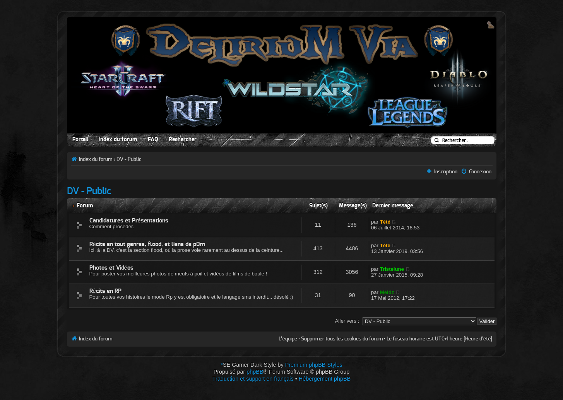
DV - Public (128, 159)
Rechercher (183, 139)
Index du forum (118, 139)
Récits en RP (105, 291)
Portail (80, 139)
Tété (385, 222)
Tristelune (392, 269)
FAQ (153, 139)
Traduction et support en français (253, 379)
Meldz (387, 292)
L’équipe (288, 339)
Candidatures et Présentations (128, 221)
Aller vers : (347, 321)
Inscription (445, 171)
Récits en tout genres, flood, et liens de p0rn (147, 244)
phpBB (254, 372)
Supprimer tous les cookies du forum (342, 339)
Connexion (480, 171)
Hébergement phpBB (325, 379)
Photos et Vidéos (111, 268)
